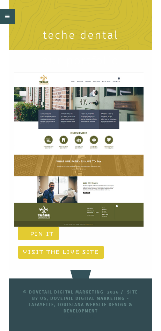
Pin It (36, 234)
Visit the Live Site (55, 252)
